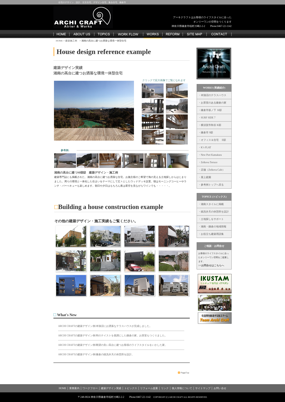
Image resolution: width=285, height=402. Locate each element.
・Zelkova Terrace (207, 162)
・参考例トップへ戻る (211, 184)
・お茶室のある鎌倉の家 (212, 102)
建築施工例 (71, 40)
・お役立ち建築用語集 (211, 234)
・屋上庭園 (204, 177)
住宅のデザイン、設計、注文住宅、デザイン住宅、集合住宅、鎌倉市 (92, 2)
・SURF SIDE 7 (206, 117)
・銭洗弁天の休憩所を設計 (213, 211)
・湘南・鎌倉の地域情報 (212, 226)
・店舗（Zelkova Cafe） (211, 169)
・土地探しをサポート (211, 219)
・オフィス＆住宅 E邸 (212, 140)
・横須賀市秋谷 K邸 (209, 125)
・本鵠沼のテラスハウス (212, 95)
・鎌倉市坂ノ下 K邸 (210, 110)
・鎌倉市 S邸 (205, 132)
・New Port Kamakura (210, 155)
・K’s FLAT (204, 147)
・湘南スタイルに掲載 (211, 204)
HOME (59, 40)
